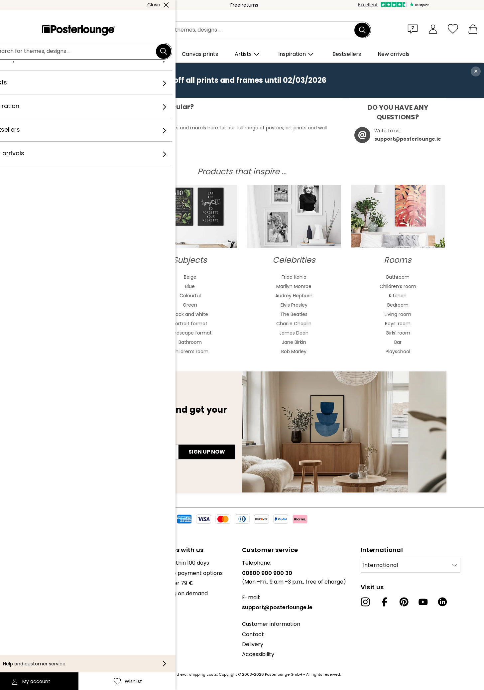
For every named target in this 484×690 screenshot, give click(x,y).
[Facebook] (384, 602)
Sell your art (20, 610)
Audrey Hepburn (293, 295)
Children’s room (190, 351)
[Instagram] (365, 602)
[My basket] (472, 28)
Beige (190, 277)
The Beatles (293, 314)
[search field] (249, 30)
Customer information (271, 624)
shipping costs (203, 674)
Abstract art (86, 277)
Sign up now (206, 452)
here (212, 127)
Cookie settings (25, 647)
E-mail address (62, 440)
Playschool (398, 351)
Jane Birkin (294, 342)
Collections (19, 583)
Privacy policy (23, 637)
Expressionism (86, 333)
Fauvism (86, 351)
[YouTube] (423, 602)
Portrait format (190, 323)
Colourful (190, 295)
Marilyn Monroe (293, 286)
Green (190, 305)
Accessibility (258, 654)
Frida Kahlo (294, 277)
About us (16, 563)
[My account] (432, 28)
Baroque (86, 323)
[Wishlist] (452, 28)
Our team (17, 573)
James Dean (293, 333)
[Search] (362, 30)
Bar (398, 342)
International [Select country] (380, 565)
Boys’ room (398, 323)
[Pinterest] (404, 602)
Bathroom (190, 342)
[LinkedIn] (442, 602)
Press (12, 600)
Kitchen (398, 295)
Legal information (28, 657)
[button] (414, 28)
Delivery (252, 644)
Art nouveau (86, 305)
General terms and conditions (44, 626)
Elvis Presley (294, 305)
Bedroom (398, 305)
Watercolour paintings (86, 286)
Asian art (86, 295)
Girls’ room (398, 333)
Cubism (86, 342)
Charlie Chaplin (293, 323)
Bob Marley (293, 351)
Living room (398, 314)
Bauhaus (86, 314)
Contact (253, 634)
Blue (190, 286)
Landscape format (190, 333)
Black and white (190, 314)
